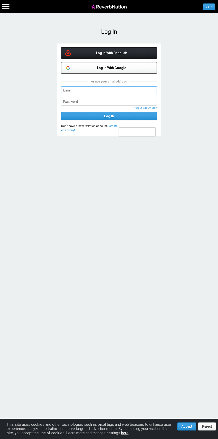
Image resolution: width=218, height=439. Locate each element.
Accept (186, 426)
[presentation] (137, 132)
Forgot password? (145, 107)
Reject (207, 426)
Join (209, 6)
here (124, 433)
